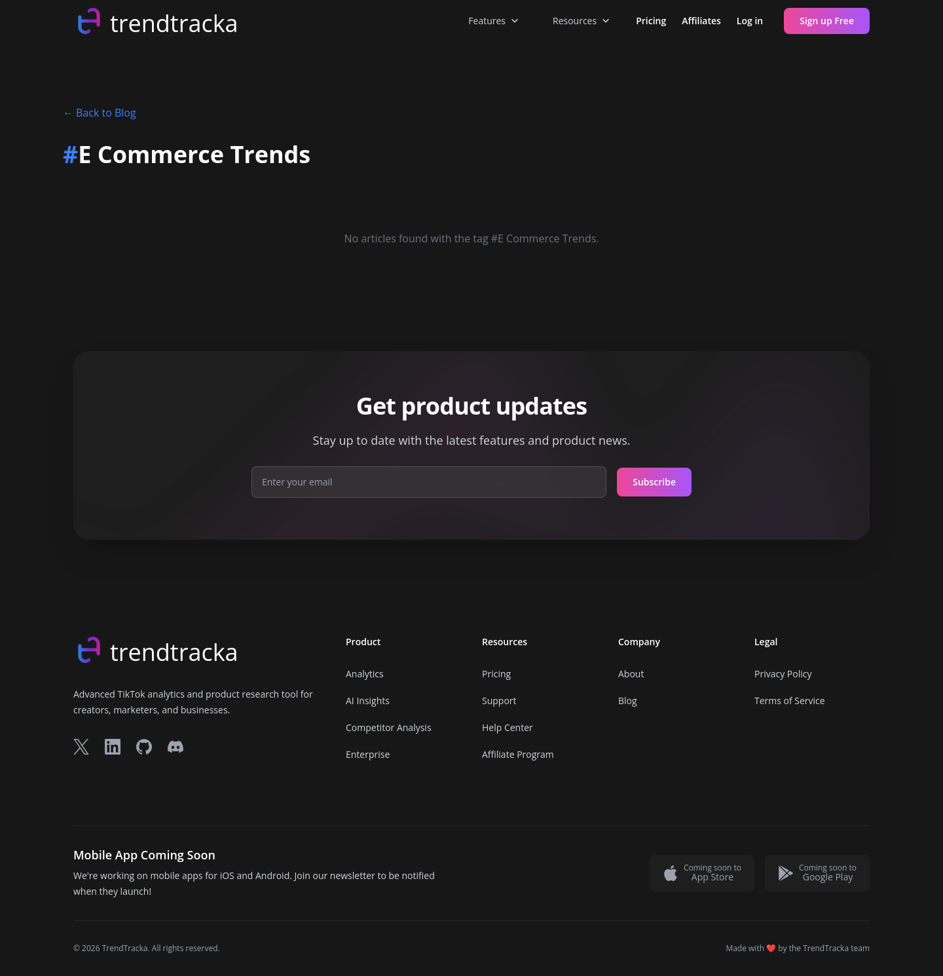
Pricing (651, 20)
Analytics (365, 673)
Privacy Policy (782, 673)
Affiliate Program (518, 754)
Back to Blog (99, 113)
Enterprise (368, 754)
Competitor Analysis (389, 727)
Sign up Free (827, 20)
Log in (750, 20)
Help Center (507, 727)
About (631, 673)
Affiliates (701, 20)
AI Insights (368, 700)
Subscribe (654, 482)
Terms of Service (789, 700)
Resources (582, 21)
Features (494, 21)
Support (499, 700)
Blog (627, 700)
